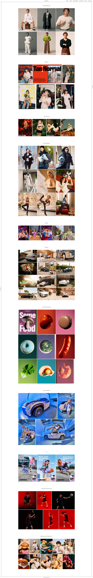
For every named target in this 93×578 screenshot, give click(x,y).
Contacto (90, 0)
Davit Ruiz (46, 0)
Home (67, 0)
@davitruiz (0, 289)
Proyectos (81, 0)
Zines (86, 0)
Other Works (75, 0)
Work (71, 0)
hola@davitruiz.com (46, 577)
